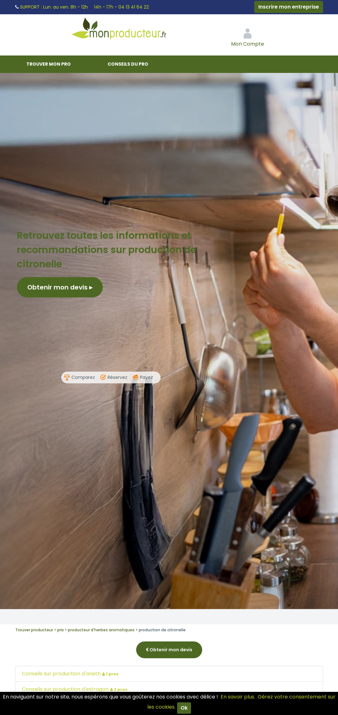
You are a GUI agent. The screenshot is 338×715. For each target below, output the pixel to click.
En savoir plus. (238, 696)
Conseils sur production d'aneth (71, 673)
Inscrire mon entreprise (288, 6)
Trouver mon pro (48, 64)
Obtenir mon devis (59, 287)
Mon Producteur (131, 30)
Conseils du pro (128, 64)
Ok (184, 708)
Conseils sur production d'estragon (75, 689)
